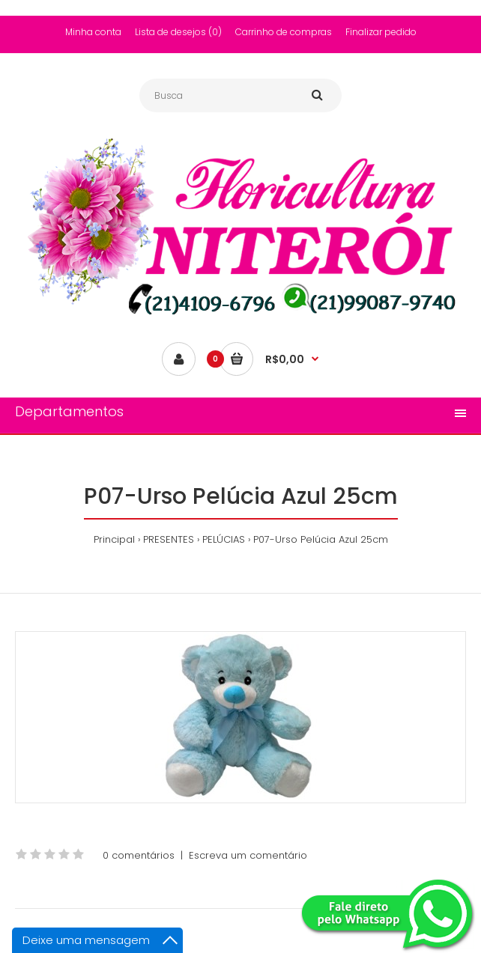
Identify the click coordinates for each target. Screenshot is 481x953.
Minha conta (93, 31)
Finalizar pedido (381, 31)
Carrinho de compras (283, 31)
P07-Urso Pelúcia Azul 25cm (320, 539)
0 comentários (139, 855)
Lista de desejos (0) (178, 31)
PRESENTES (168, 539)
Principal (114, 539)
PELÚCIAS (223, 539)
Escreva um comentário (248, 855)
